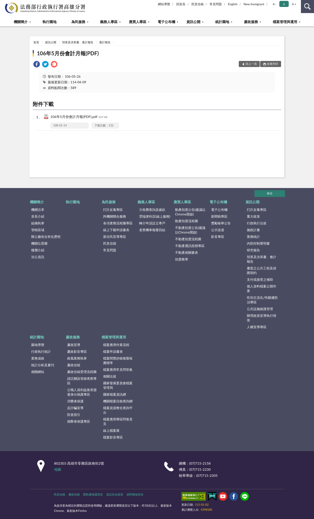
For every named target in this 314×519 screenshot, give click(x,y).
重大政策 (253, 216)
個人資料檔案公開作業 (261, 288)
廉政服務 (251, 22)
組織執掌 (37, 223)
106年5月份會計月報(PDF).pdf (78, 116)
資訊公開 (193, 22)
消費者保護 (75, 401)
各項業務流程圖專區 (118, 223)
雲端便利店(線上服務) (154, 216)
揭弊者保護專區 (78, 421)
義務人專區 (109, 22)
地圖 (57, 469)
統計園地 (222, 22)
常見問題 (216, 4)
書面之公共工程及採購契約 (261, 270)
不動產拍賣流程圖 (188, 239)
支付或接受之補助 (260, 279)
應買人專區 (137, 22)
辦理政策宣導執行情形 (261, 318)
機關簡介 (21, 22)
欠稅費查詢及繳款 (152, 210)
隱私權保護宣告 (93, 494)
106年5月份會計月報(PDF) (68, 53)
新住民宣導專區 (114, 237)
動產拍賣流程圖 (186, 221)
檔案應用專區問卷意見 (118, 421)
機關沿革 (37, 210)
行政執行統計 (41, 351)
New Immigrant (254, 4)
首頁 (36, 42)
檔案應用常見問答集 (118, 369)
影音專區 (217, 237)
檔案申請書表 (113, 351)
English (232, 4)
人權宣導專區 (256, 327)
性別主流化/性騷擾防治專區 (262, 300)
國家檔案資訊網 (114, 394)
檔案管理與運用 (285, 22)
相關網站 (37, 372)
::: (3, 3)
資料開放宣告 (134, 494)
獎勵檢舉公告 (221, 223)
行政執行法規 (256, 223)
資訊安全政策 (114, 494)
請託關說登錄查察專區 (82, 380)
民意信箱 (197, 4)
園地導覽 (37, 345)
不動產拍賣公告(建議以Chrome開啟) (190, 230)
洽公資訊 (37, 257)
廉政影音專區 (77, 351)
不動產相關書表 (186, 252)
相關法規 (109, 376)
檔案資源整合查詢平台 (118, 410)
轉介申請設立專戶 (152, 223)
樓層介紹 (37, 250)
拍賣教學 (181, 259)
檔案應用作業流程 (116, 345)
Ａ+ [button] (293, 4)
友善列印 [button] (272, 64)
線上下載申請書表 (116, 230)
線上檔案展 (111, 430)
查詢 (307, 6)
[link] (36, 65)
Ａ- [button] (274, 4)
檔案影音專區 (113, 437)
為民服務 (78, 22)
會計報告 (105, 42)
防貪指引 (73, 415)
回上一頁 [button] (251, 64)
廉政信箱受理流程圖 (82, 372)
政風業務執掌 (77, 358)
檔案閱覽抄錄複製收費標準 (118, 360)
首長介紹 (37, 216)
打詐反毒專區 (113, 210)
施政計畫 (253, 230)
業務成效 (37, 358)
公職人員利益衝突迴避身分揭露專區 (82, 392)
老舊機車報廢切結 (152, 230)
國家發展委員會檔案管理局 (118, 385)
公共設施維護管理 (260, 309)
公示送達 (217, 230)
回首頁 (180, 4)
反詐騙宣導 (75, 408)
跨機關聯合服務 (114, 216)
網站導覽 (164, 4)
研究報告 (253, 250)
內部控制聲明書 (258, 243)
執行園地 (49, 22)
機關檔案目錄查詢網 (118, 401)
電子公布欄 (166, 22)
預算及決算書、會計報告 (77, 42)
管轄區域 (37, 230)
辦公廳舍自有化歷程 (46, 237)
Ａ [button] (283, 4)
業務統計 (253, 237)
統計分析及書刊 (42, 365)
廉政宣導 (73, 345)
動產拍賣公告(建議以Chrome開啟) (190, 212)
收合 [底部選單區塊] (270, 193)
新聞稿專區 (219, 216)
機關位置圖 (39, 243)
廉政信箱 (73, 365)
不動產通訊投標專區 (190, 246)
